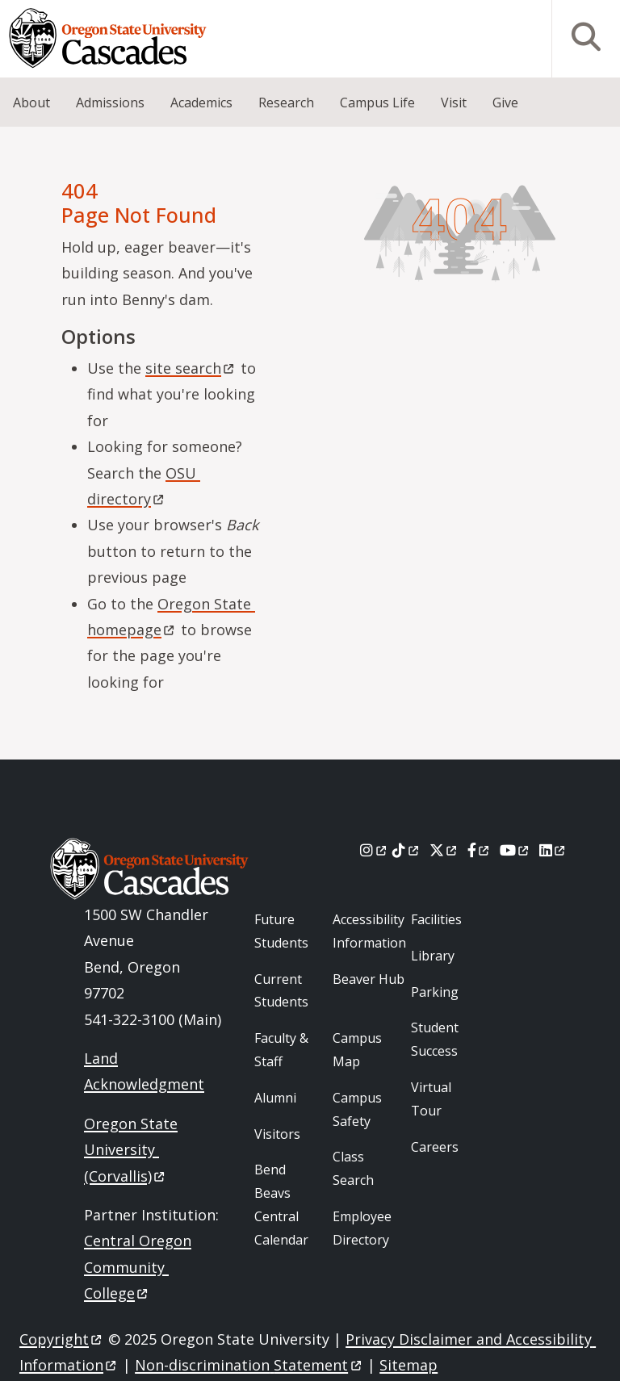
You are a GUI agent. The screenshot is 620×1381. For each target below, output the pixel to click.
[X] (444, 850)
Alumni (275, 1098)
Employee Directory (362, 1228)
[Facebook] (479, 850)
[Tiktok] (406, 850)
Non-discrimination (249, 1365)
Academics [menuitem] (201, 102)
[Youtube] (515, 850)
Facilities (436, 919)
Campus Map (357, 1049)
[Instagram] (374, 850)
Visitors (277, 1134)
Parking (435, 992)
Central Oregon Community (137, 1267)
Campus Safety (357, 1109)
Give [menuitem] (505, 102)
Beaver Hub (368, 979)
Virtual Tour (431, 1098)
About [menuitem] (31, 102)
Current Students (281, 990)
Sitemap (408, 1365)
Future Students (281, 931)
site (191, 368)
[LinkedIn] (553, 850)
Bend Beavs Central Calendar (281, 1204)
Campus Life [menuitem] (377, 102)
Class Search (353, 1168)
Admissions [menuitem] (110, 102)
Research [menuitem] (286, 102)
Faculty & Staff (281, 1049)
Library (433, 956)
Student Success (435, 1039)
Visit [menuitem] (454, 102)
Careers (435, 1147)
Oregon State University (131, 1150)
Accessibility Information (369, 931)
